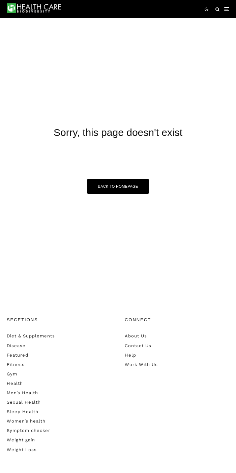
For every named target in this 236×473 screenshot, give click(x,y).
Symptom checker (28, 430)
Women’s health (26, 421)
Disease (16, 345)
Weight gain (21, 439)
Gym (12, 373)
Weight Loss (22, 449)
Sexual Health (24, 402)
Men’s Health (22, 392)
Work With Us (141, 364)
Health (15, 383)
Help (130, 355)
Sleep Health (22, 411)
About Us (136, 335)
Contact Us (138, 345)
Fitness (16, 364)
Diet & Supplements (31, 335)
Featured (17, 355)
